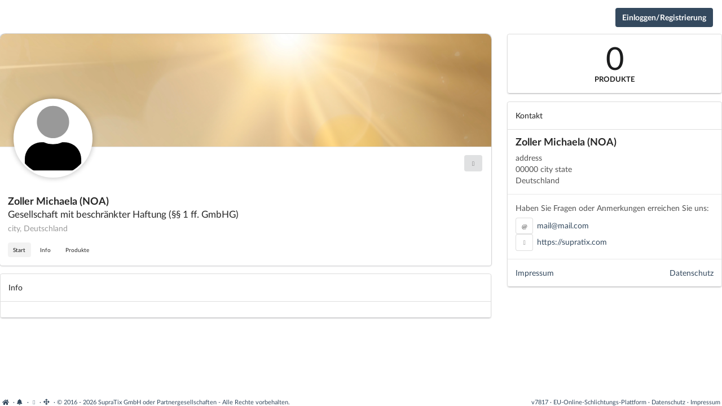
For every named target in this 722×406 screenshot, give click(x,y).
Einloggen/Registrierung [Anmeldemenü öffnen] (664, 17)
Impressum (535, 272)
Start (19, 249)
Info (45, 249)
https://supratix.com (572, 241)
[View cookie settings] (34, 401)
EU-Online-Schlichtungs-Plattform (599, 401)
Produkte (77, 249)
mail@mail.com (563, 225)
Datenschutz (692, 272)
